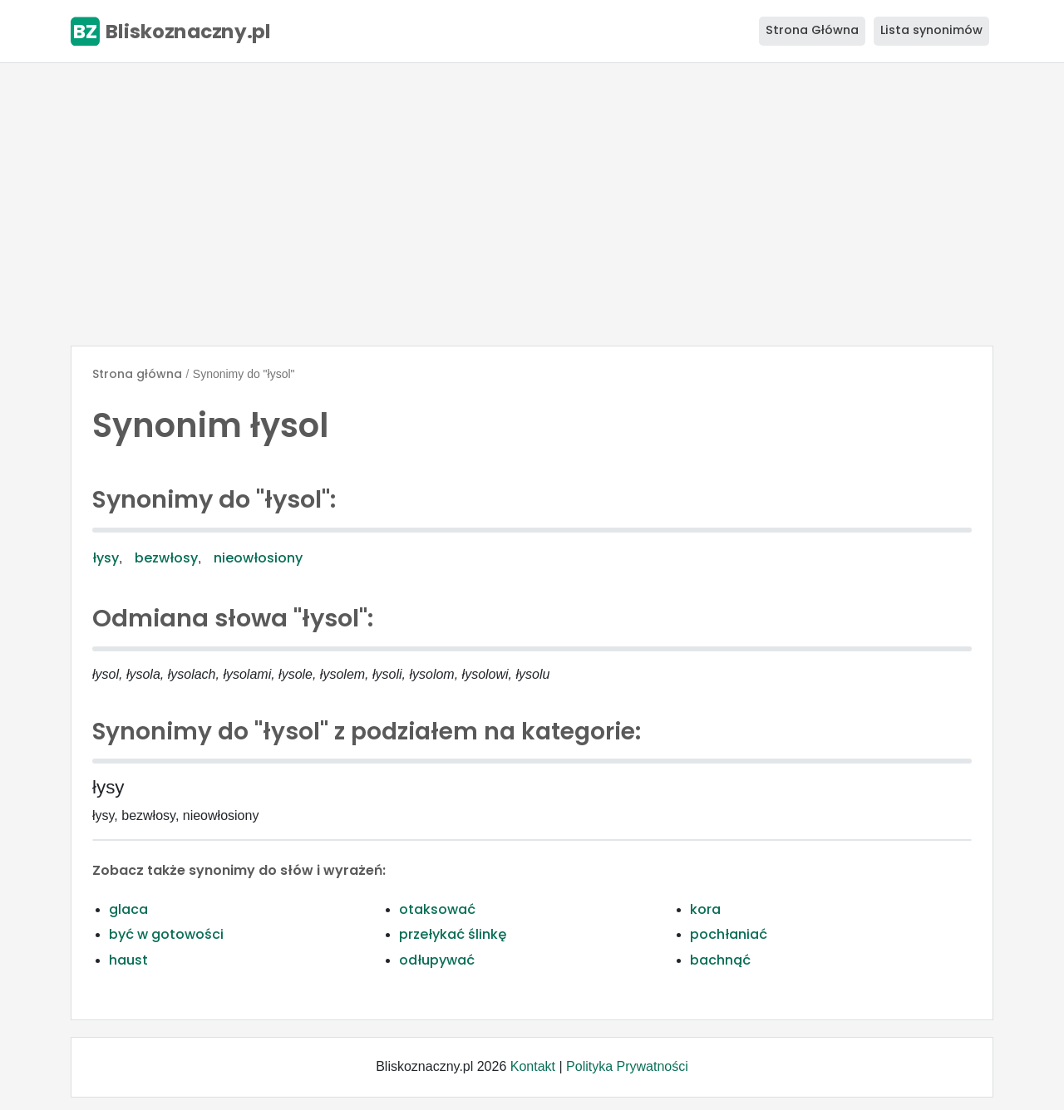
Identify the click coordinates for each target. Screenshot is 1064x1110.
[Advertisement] (532, 204)
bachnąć (720, 960)
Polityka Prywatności (627, 1066)
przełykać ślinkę (452, 934)
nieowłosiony (258, 557)
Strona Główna (812, 30)
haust (128, 960)
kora (705, 909)
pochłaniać (728, 934)
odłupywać (437, 960)
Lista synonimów (931, 30)
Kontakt (532, 1066)
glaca (128, 909)
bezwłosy (166, 557)
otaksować (437, 909)
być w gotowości (166, 934)
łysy (105, 557)
